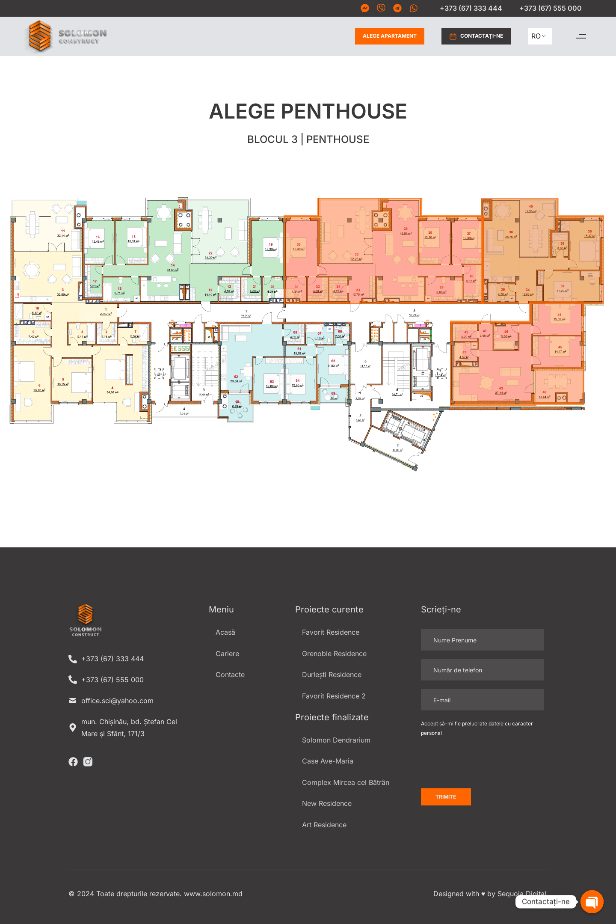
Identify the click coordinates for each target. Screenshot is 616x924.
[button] (580, 36)
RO (536, 36)
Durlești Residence (331, 674)
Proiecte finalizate (332, 717)
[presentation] (486, 763)
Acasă (225, 632)
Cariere (227, 653)
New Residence (327, 803)
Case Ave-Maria (327, 761)
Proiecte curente (329, 609)
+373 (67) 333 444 (471, 8)
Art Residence (324, 824)
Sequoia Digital (522, 893)
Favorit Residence (330, 632)
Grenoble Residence (334, 653)
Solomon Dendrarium (336, 740)
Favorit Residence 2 (334, 696)
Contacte (230, 674)
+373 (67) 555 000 (550, 8)
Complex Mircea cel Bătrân (345, 782)
